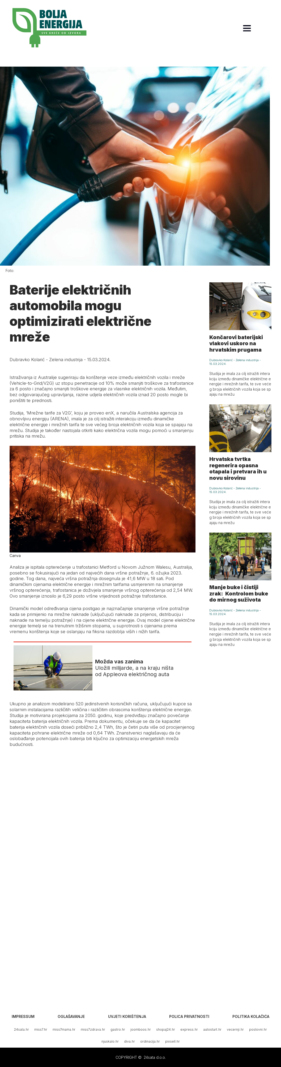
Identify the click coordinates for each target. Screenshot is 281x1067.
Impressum (23, 1016)
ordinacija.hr (150, 1041)
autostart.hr (212, 1029)
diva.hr (129, 1041)
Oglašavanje (71, 1016)
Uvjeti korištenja (127, 1016)
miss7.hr (40, 1029)
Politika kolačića (250, 1016)
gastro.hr (117, 1029)
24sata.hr (21, 1029)
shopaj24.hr (165, 1029)
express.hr (189, 1029)
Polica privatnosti (189, 1016)
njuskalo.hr (110, 1041)
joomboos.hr (140, 1029)
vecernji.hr (235, 1029)
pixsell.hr (172, 1041)
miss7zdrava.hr (93, 1029)
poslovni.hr (258, 1029)
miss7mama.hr (64, 1029)
